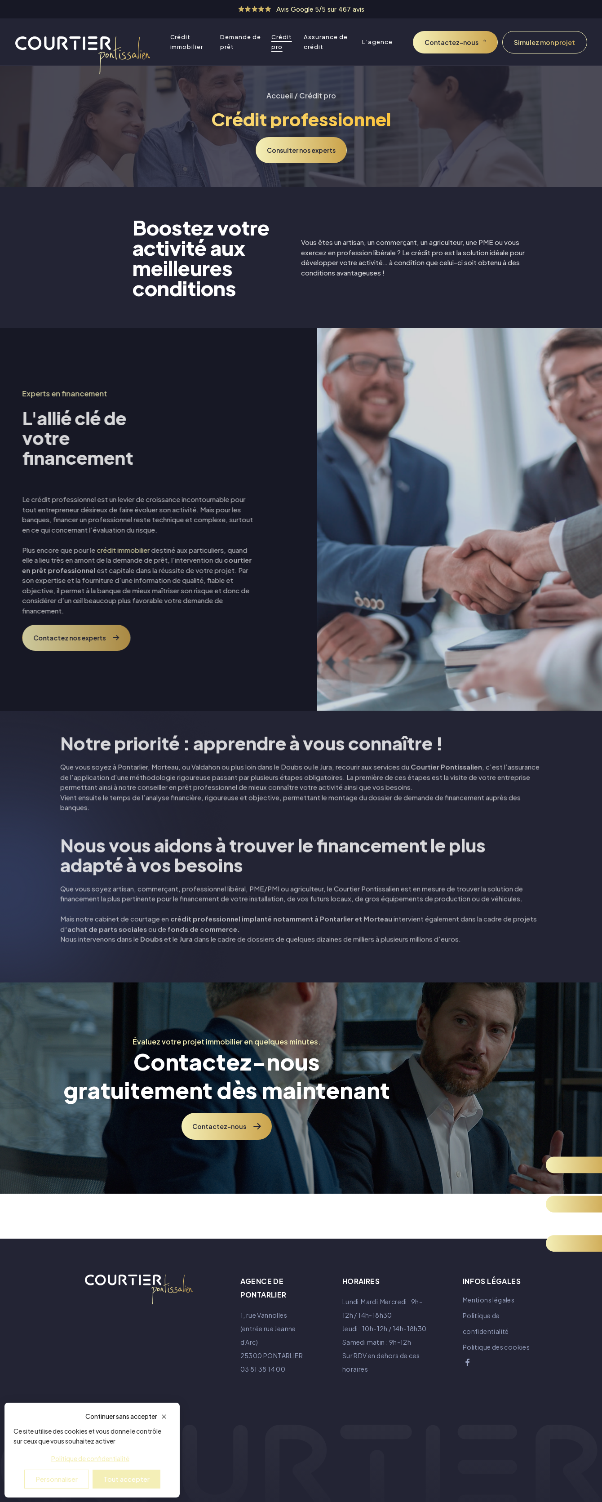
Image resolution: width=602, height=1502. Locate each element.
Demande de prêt (240, 42)
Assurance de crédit (326, 42)
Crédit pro (281, 42)
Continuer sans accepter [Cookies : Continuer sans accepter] (121, 1416)
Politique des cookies (496, 1347)
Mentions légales (488, 1300)
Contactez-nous (451, 42)
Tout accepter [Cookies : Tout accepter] (126, 1479)
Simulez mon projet (544, 42)
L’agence (377, 41)
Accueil (279, 95)
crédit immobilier (92, 550)
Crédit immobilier (187, 42)
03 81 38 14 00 (263, 1369)
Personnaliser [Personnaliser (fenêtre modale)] (56, 1479)
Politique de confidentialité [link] (90, 1458)
